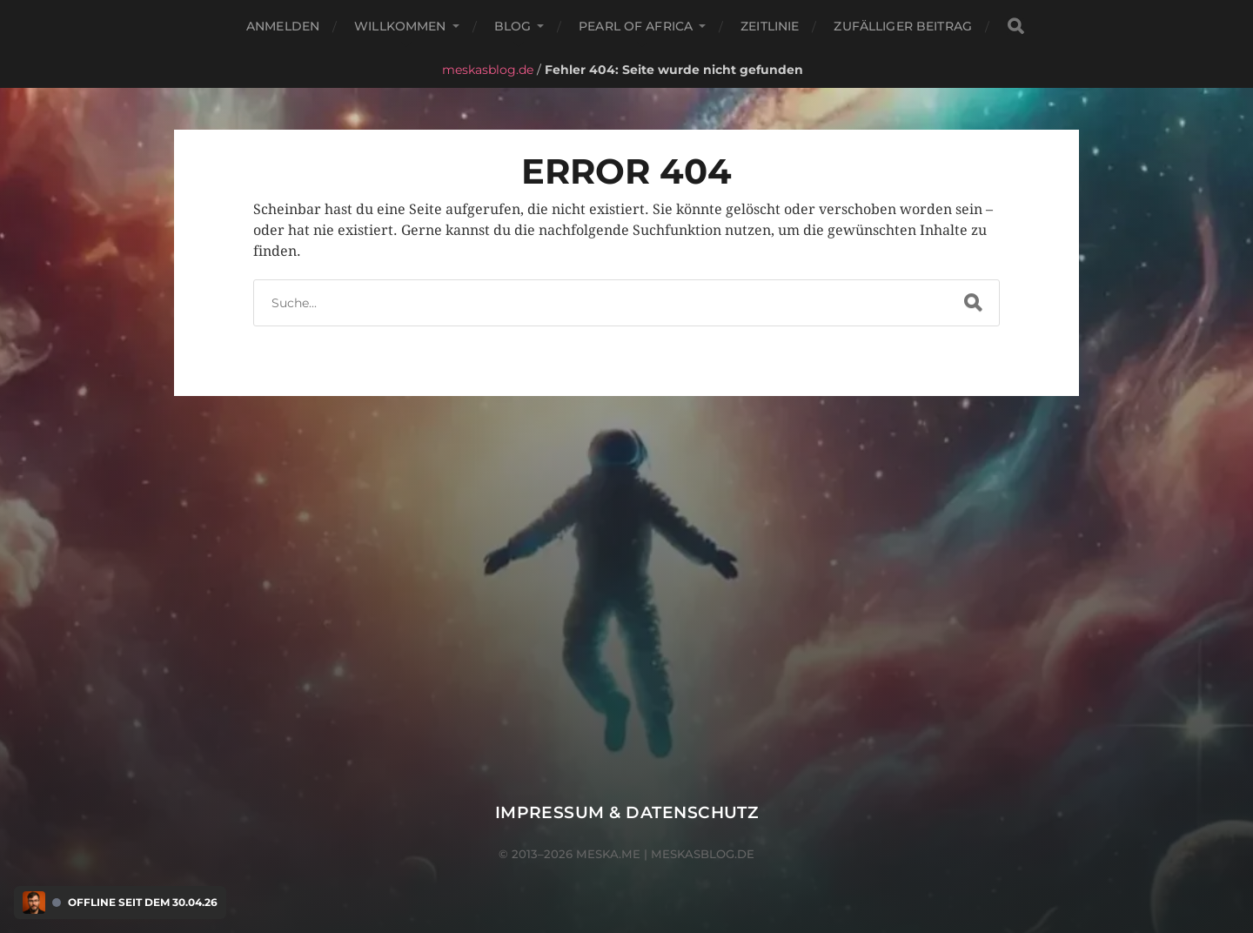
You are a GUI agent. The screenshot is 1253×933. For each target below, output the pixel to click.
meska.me (608, 854)
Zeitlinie (769, 26)
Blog (513, 26)
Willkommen (400, 26)
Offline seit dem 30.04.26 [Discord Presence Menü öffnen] (143, 902)
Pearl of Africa (636, 26)
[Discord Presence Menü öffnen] (34, 902)
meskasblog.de (487, 69)
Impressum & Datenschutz (627, 812)
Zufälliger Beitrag (903, 26)
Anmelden (282, 26)
